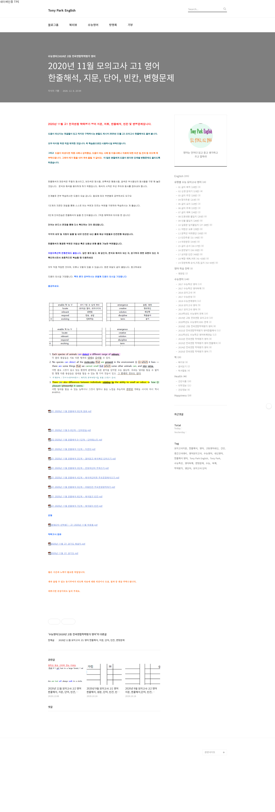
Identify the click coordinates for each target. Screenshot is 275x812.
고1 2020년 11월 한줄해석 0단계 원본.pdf (69, 411)
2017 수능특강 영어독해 (191, 288)
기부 (130, 24)
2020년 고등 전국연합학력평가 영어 (197, 326)
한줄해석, (193, 448)
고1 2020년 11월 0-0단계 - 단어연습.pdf (69, 430)
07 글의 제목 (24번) (189, 212)
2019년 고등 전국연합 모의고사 (195, 317)
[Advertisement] (104, 632)
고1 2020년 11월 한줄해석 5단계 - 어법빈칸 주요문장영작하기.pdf (81, 487)
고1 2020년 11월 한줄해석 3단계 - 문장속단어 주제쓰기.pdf (78, 468)
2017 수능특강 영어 (190, 284)
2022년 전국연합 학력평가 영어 (195, 339)
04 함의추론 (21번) (189, 199)
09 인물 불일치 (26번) (190, 220)
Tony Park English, (199, 458)
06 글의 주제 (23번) (189, 208)
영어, (202, 448)
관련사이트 (210, 801)
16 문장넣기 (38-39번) (190, 250)
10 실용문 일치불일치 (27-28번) (195, 225)
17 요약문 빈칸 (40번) (190, 254)
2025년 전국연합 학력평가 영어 (195, 351)
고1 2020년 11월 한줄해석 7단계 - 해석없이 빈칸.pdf (75, 506)
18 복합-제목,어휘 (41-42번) (193, 258)
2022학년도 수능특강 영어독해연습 (197, 334)
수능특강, (178, 463)
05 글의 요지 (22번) (189, 203)
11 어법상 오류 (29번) (190, 229)
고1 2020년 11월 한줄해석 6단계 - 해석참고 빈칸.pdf (75, 496)
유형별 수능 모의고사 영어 (190, 182)
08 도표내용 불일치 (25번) (192, 216)
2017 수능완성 (187, 296)
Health (180, 376)
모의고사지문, (181, 448)
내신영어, (218, 453)
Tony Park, (215, 458)
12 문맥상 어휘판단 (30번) (192, 233)
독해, (214, 463)
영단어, (188, 468)
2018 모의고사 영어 (189, 305)
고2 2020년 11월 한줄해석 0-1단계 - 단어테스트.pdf (75, 439)
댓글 (50, 756)
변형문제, (199, 463)
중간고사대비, (181, 453)
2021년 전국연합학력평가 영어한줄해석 (199, 330)
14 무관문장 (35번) (189, 241)
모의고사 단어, (200, 468)
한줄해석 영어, (181, 458)
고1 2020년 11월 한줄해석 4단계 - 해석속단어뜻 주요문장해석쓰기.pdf (83, 477)
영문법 (183, 273)
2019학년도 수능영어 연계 (193, 313)
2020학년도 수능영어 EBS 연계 (195, 322)
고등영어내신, (212, 448)
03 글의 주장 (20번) (189, 195)
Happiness (182, 395)
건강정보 (184, 389)
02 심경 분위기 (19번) (190, 191)
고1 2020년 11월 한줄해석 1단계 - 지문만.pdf (71, 449)
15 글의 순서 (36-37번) (191, 246)
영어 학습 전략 (183, 268)
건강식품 (184, 381)
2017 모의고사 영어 (189, 309)
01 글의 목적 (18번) (189, 187)
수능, (208, 463)
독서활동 (184, 370)
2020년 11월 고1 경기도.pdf (63, 553)
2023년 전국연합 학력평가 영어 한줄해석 (199, 343)
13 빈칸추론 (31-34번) (190, 237)
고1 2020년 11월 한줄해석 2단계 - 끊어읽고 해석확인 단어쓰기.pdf (82, 458)
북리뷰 (73, 24)
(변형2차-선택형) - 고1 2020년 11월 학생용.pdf (73, 525)
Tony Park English (62, 10)
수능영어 (93, 24)
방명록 (113, 24)
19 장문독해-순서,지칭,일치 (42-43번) (198, 262)
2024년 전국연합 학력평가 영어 (195, 347)
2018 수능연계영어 (189, 301)
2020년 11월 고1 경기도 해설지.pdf (66, 543)
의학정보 (184, 385)
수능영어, (208, 453)
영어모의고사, (195, 453)
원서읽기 (184, 366)
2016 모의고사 (187, 292)
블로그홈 (53, 24)
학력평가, (178, 468)
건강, (223, 448)
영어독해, (189, 463)
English (181, 176)
